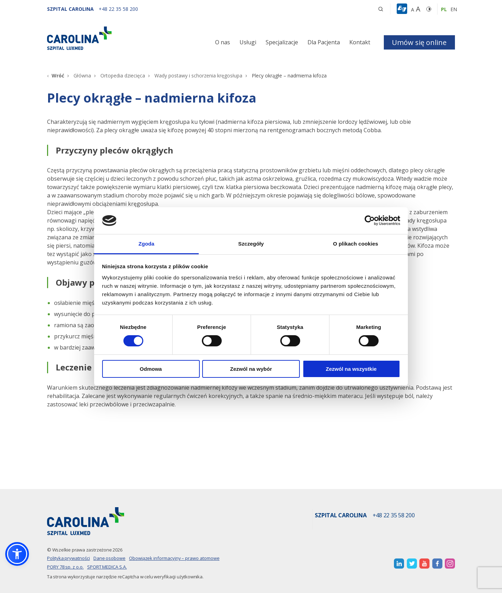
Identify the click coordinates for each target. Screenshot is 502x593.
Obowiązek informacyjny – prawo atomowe (174, 558)
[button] (403, 9)
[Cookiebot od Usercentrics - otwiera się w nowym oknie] (369, 220)
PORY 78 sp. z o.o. (65, 566)
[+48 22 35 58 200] (118, 9)
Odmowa (151, 369)
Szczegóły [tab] (251, 244)
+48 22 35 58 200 (394, 515)
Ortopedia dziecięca (122, 75)
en (453, 9)
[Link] (111, 38)
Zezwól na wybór (251, 369)
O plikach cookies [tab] (355, 244)
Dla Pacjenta (323, 42)
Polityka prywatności (68, 558)
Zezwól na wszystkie (351, 369)
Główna (82, 75)
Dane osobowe (109, 558)
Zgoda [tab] (146, 244)
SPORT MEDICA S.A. (107, 566)
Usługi (247, 42)
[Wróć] (55, 75)
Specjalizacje (282, 42)
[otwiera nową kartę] (399, 563)
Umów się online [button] (419, 42)
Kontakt (359, 42)
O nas (222, 42)
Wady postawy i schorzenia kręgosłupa (198, 75)
